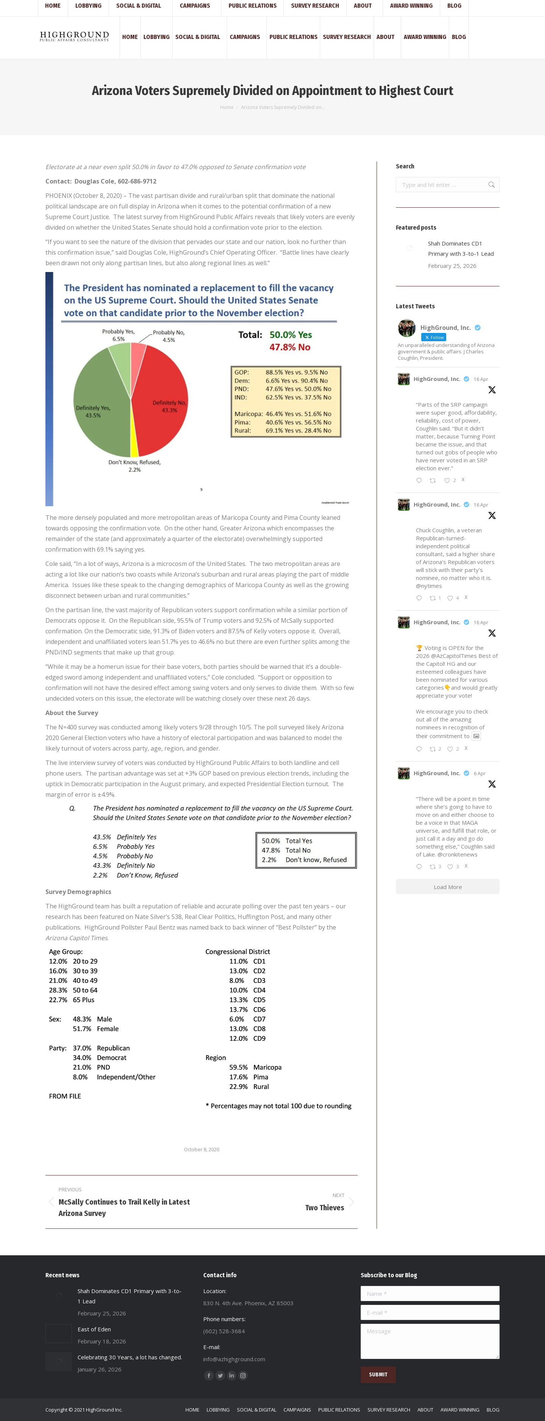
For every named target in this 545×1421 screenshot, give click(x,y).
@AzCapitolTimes (454, 655)
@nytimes (429, 585)
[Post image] (409, 247)
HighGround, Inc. (437, 378)
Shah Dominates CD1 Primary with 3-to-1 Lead (461, 248)
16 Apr (481, 379)
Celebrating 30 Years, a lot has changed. (130, 1357)
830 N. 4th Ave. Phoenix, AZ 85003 (190, 6)
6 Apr (480, 773)
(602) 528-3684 (64, 6)
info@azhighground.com (118, 6)
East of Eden (94, 1329)
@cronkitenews (458, 854)
